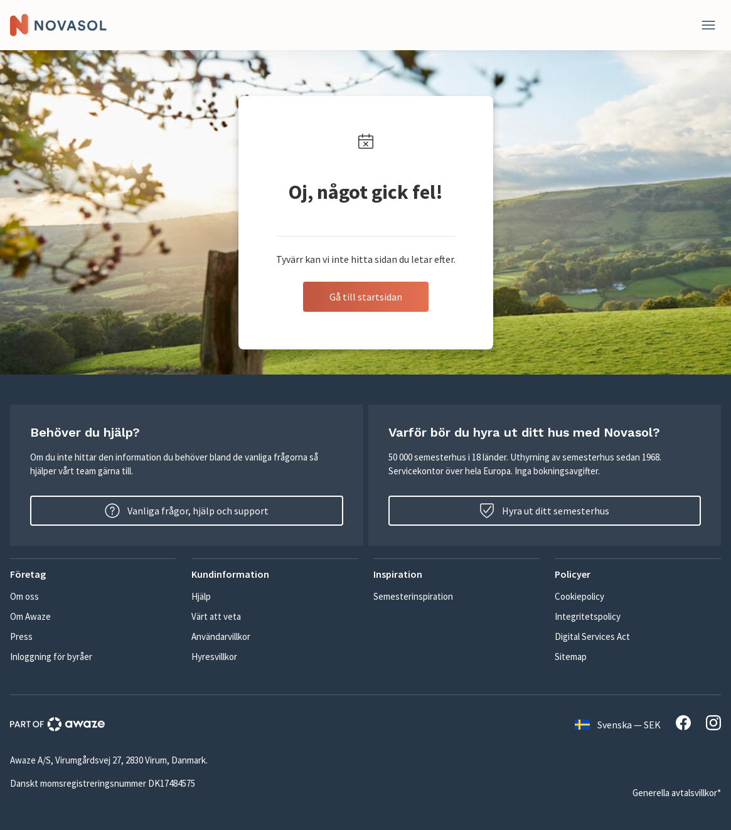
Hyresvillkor (214, 656)
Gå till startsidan (365, 296)
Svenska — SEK (618, 724)
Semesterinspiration (413, 596)
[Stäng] (708, 25)
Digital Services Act (592, 636)
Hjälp (201, 596)
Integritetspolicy (588, 616)
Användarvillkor (220, 636)
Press (21, 636)
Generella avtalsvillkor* (676, 793)
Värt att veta (216, 616)
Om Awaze (30, 616)
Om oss (24, 596)
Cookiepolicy (579, 596)
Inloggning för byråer (51, 656)
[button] (93, 574)
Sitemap (571, 656)
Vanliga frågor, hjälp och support (187, 510)
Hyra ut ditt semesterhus (544, 510)
